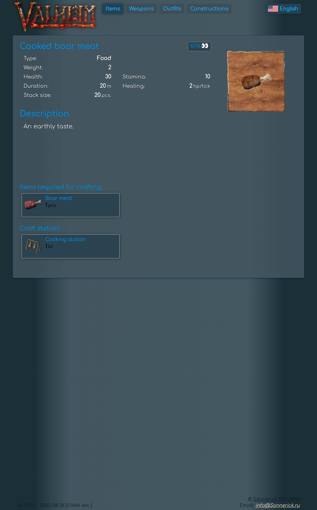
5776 (199, 45)
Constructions (209, 9)
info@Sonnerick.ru (277, 505)
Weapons (141, 9)
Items (113, 9)
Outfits (172, 9)
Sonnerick (265, 499)
